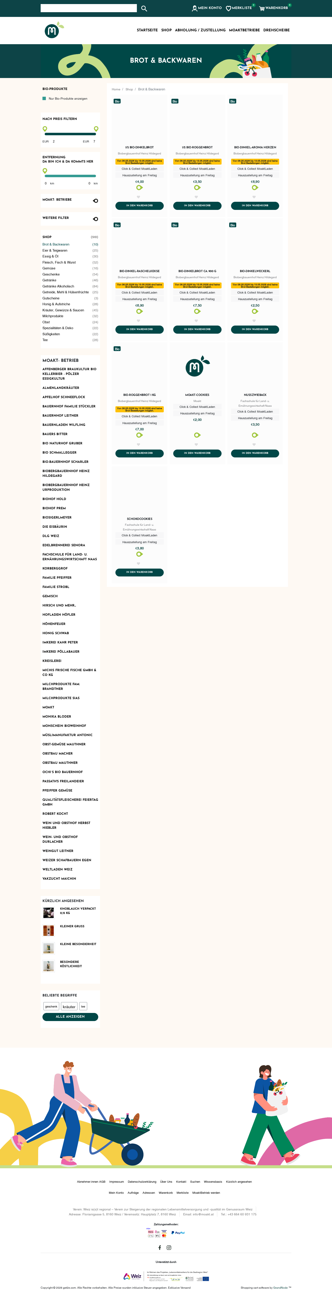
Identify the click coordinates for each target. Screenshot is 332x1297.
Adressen (149, 1192)
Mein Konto (116, 1192)
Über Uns (166, 1181)
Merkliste (183, 1192)
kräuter (69, 1006)
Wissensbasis (213, 1181)
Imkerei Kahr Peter (60, 642)
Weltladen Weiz (57, 869)
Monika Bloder (56, 717)
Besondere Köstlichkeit (71, 964)
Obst (70, 321)
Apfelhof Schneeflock (63, 397)
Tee (70, 339)
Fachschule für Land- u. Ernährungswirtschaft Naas (69, 557)
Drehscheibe (276, 30)
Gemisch (50, 596)
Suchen (195, 1181)
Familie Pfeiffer (57, 578)
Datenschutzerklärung (142, 1181)
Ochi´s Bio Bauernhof (62, 772)
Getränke (70, 279)
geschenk (51, 1006)
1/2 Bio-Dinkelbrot (139, 147)
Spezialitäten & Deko (70, 327)
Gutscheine (70, 298)
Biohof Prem (54, 508)
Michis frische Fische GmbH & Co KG (69, 673)
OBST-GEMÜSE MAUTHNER (64, 744)
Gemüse (70, 268)
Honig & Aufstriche (70, 303)
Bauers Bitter (55, 434)
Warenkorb (166, 1192)
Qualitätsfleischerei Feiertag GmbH (70, 802)
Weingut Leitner (57, 851)
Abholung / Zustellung (200, 30)
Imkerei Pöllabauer (60, 652)
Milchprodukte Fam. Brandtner (61, 687)
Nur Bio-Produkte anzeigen (68, 98)
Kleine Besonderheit (78, 944)
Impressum (116, 1181)
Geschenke (70, 274)
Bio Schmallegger (59, 453)
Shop (70, 237)
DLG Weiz (50, 536)
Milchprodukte (70, 315)
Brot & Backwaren (70, 244)
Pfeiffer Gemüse (57, 790)
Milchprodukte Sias (60, 698)
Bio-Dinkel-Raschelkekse (139, 276)
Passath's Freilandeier (63, 781)
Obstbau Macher (57, 753)
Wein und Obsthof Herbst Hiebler (66, 826)
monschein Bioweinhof (64, 726)
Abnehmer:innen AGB (91, 1181)
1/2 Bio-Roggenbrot (197, 147)
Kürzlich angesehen (239, 1181)
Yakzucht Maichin (59, 879)
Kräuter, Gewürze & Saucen (70, 309)
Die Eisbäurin (54, 527)
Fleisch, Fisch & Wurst (70, 262)
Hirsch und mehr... (59, 605)
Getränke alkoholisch (70, 286)
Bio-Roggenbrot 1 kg (139, 406)
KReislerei (51, 661)
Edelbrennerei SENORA (63, 545)
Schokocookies (139, 535)
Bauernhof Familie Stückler (69, 406)
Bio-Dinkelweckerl (255, 276)
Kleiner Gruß (72, 926)
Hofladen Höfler (58, 615)
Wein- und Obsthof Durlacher (60, 840)
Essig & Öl (70, 256)
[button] (206, 8)
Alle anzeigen (70, 1017)
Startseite (147, 30)
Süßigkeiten (70, 333)
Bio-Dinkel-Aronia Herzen (255, 147)
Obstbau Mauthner (60, 763)
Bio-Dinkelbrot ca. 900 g (197, 276)
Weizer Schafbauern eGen (66, 860)
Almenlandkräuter (60, 388)
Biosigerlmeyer (57, 517)
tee (83, 1006)
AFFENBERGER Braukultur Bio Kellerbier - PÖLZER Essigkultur (69, 374)
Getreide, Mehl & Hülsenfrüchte (70, 291)
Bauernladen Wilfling (63, 425)
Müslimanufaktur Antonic (67, 735)
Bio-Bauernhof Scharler (65, 462)
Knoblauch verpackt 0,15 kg (78, 911)
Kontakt (181, 1181)
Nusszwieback (255, 406)
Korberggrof (55, 568)
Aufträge (133, 1192)
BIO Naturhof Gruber (62, 443)
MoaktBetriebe (244, 30)
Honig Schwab (55, 633)
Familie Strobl (55, 587)
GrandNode (280, 1287)
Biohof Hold (54, 499)
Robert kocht (55, 814)
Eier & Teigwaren (70, 250)
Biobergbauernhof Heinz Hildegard (66, 474)
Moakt (48, 707)
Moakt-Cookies (197, 406)
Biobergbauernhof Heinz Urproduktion (66, 488)
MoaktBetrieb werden (206, 1192)
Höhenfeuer (53, 624)
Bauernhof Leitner (60, 416)
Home (116, 89)
